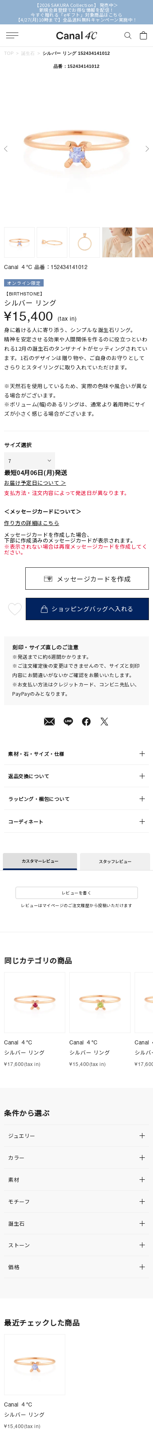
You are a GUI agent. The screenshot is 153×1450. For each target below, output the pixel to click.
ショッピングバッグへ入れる (87, 608)
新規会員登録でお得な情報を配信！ (76, 9)
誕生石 (28, 53)
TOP (9, 53)
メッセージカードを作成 (94, 579)
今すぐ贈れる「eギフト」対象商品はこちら (76, 14)
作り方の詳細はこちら (31, 523)
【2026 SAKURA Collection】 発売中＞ (76, 4)
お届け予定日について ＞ (35, 483)
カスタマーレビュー (40, 861)
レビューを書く (77, 893)
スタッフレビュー (115, 861)
